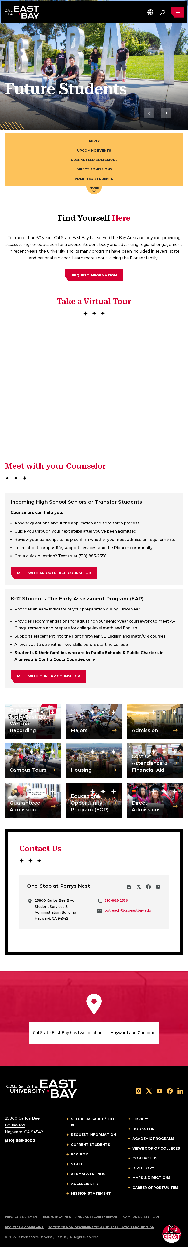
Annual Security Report (97, 1218)
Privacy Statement (22, 1218)
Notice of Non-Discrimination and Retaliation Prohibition (101, 1229)
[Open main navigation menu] (177, 12)
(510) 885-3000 (20, 1142)
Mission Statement (91, 1195)
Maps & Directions (151, 1179)
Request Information (93, 1136)
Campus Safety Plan (141, 1218)
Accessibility (85, 1185)
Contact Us (145, 1160)
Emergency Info (57, 1218)
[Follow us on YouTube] (159, 1092)
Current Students (90, 1146)
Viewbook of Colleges (156, 1150)
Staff (77, 1165)
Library (140, 1120)
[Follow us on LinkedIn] (180, 1092)
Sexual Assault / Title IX (94, 1123)
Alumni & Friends (88, 1175)
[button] (150, 12)
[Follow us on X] (149, 1092)
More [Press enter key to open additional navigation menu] (94, 191)
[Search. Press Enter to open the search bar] (162, 12)
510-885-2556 (116, 902)
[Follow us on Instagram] (138, 1092)
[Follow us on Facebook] (170, 1092)
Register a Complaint (24, 1229)
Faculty (79, 1156)
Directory (143, 1169)
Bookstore (144, 1130)
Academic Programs (153, 1140)
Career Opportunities (155, 1189)
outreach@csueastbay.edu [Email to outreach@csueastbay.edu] (128, 912)
